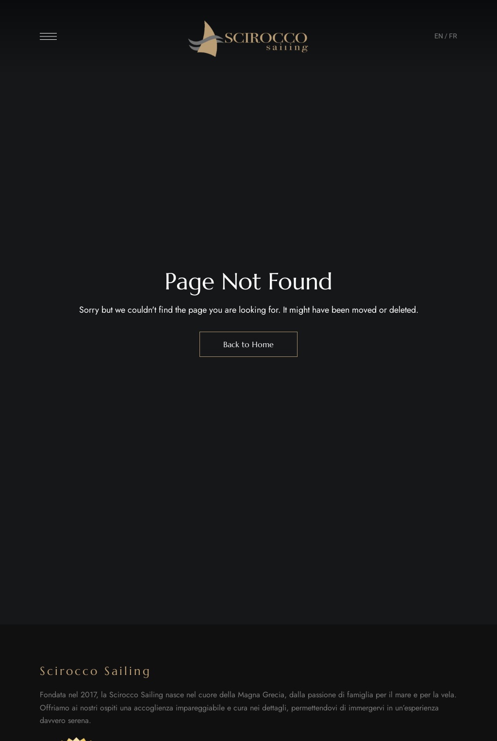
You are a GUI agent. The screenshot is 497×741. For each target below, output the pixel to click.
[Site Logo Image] (248, 38)
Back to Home (248, 344)
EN (438, 36)
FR (453, 36)
